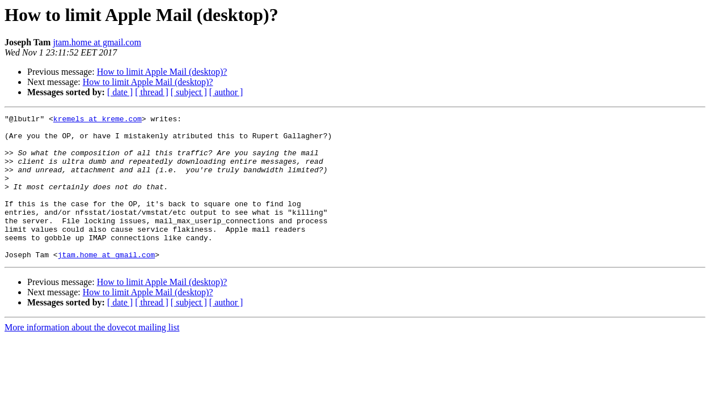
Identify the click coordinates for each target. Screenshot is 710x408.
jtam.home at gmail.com (97, 42)
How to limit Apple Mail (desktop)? (162, 71)
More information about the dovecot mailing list (92, 356)
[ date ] (120, 92)
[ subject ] (189, 92)
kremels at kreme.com (97, 120)
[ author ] (226, 92)
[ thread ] (151, 92)
